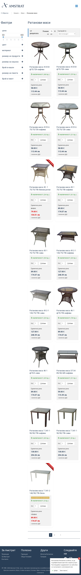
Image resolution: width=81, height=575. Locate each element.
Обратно (5, 13)
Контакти (5, 559)
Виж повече (63, 570)
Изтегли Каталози (46, 554)
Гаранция (24, 554)
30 (55, 31)
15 (51, 31)
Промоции (5, 554)
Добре (56, 570)
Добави (43, 80)
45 (48, 34)
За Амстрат (6, 557)
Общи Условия (26, 557)
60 (51, 34)
